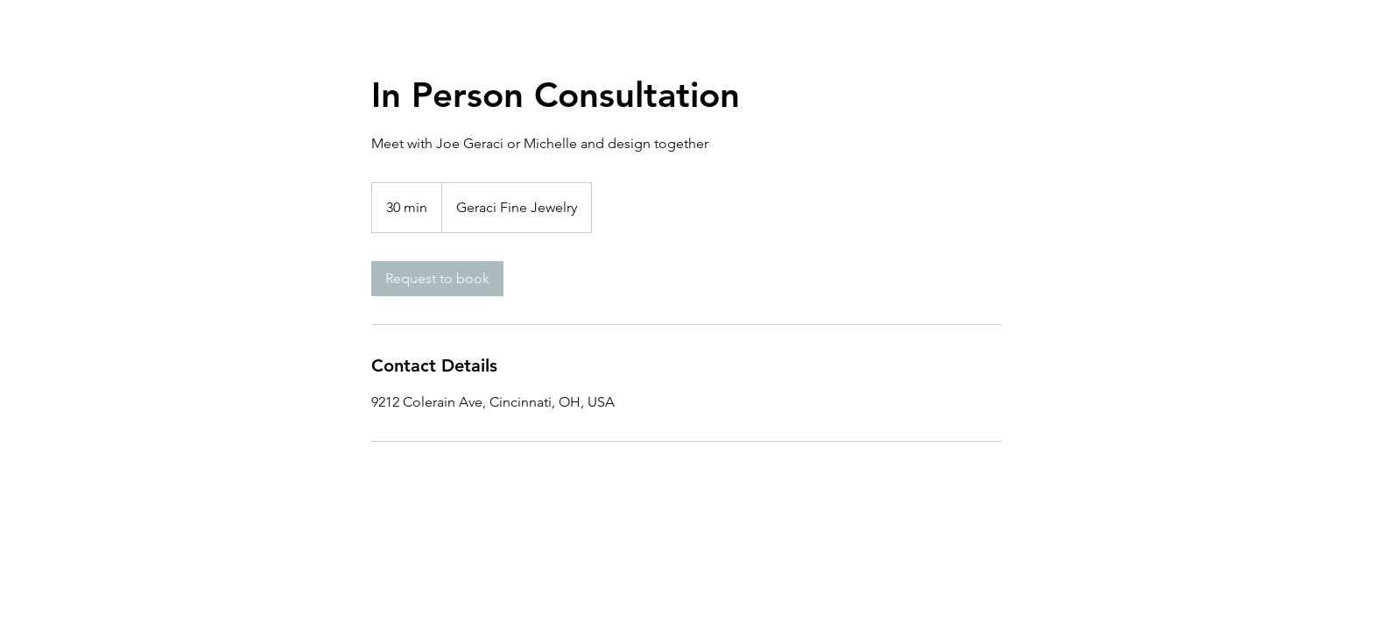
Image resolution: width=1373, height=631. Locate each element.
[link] (437, 278)
